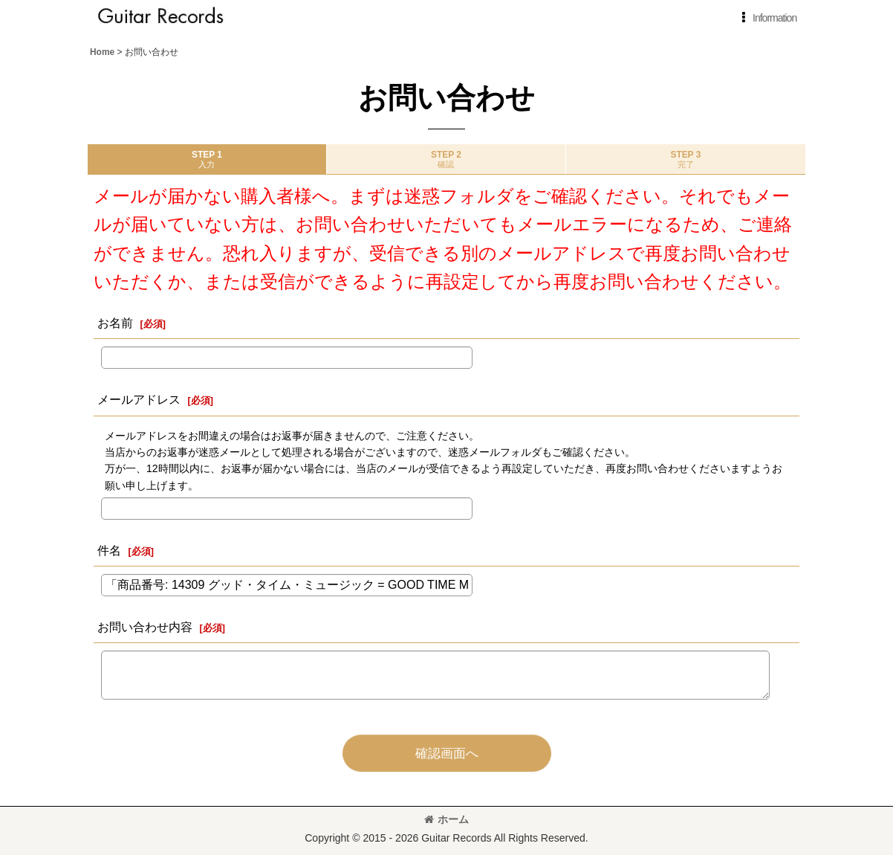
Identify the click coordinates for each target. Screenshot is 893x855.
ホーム (446, 819)
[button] (766, 17)
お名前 (115, 322)
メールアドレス (139, 399)
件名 (109, 550)
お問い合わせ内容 (144, 626)
